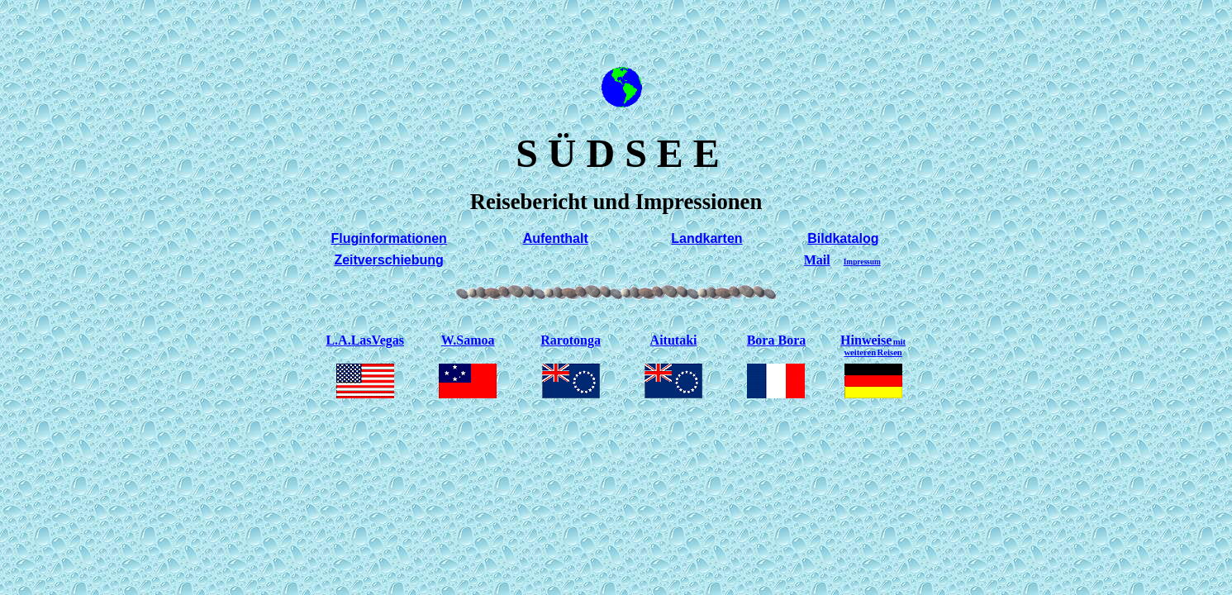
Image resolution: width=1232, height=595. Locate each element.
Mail (817, 260)
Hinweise (873, 345)
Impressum (862, 262)
